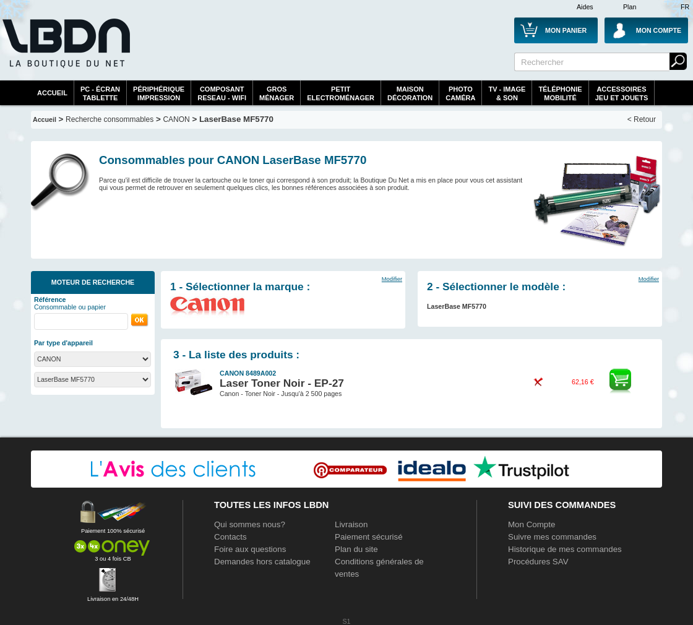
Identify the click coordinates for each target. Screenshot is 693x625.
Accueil (52, 93)
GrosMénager (276, 93)
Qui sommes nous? (249, 524)
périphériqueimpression (158, 93)
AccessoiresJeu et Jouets (621, 93)
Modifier (392, 279)
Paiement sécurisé (369, 536)
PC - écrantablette (100, 93)
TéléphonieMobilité (560, 93)
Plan (629, 7)
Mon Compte (531, 524)
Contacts (230, 536)
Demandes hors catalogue (262, 561)
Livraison (351, 524)
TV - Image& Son (506, 93)
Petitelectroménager (340, 93)
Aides (585, 7)
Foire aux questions (250, 549)
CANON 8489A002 (248, 373)
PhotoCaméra (460, 93)
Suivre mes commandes (552, 536)
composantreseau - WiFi (221, 93)
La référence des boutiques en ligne (65, 51)
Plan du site (356, 549)
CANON (176, 119)
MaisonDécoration (410, 93)
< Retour (641, 119)
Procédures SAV (538, 561)
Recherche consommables (109, 119)
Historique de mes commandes (565, 549)
